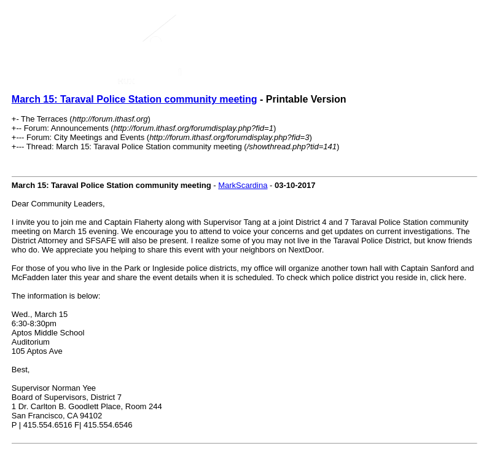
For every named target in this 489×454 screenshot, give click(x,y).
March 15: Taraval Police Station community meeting (134, 99)
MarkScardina (242, 185)
